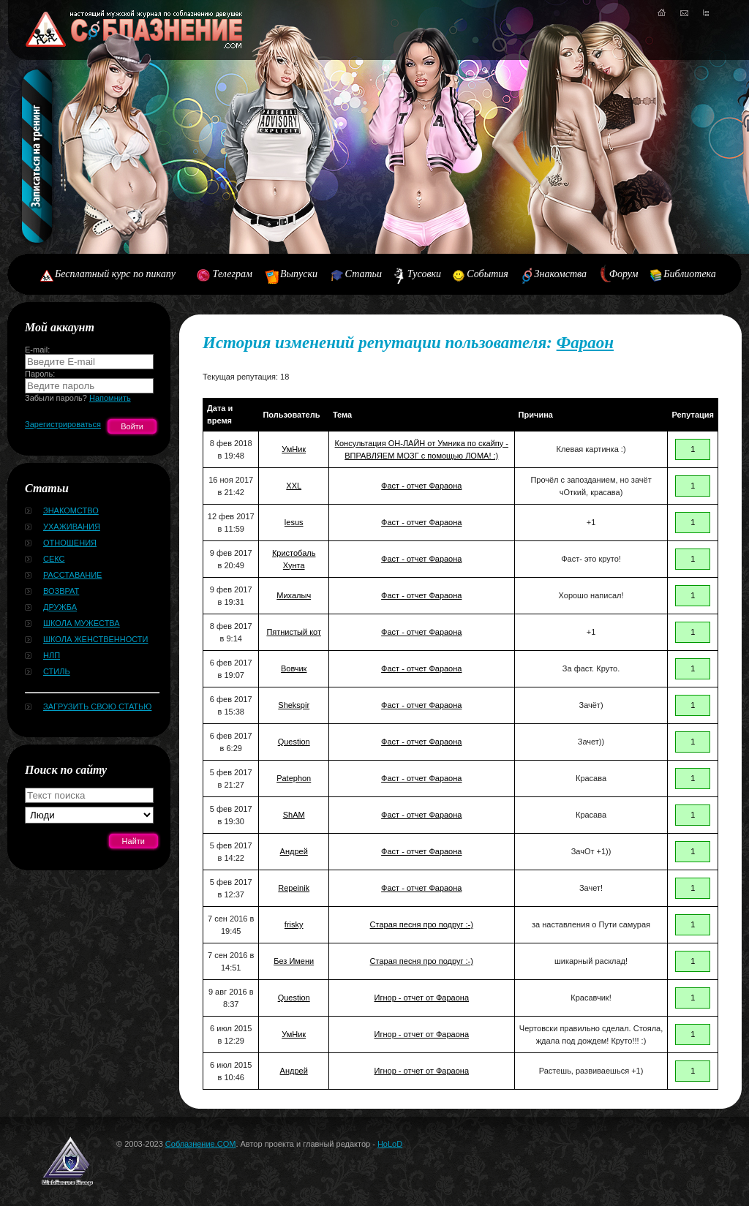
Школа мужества (81, 623)
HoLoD (389, 1143)
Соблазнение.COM (200, 1143)
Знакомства (561, 273)
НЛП (51, 655)
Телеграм (232, 273)
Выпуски (298, 273)
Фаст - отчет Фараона (421, 485)
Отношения (70, 542)
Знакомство (71, 510)
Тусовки (424, 273)
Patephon (293, 778)
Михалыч (293, 595)
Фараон (585, 342)
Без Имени (294, 961)
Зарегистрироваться (63, 424)
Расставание (72, 574)
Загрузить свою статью (97, 706)
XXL (293, 485)
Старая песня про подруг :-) (421, 924)
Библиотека (689, 273)
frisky (294, 924)
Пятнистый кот (293, 632)
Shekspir (293, 705)
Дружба (60, 607)
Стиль (56, 671)
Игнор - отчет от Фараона (422, 997)
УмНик (294, 449)
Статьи (363, 273)
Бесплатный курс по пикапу (115, 273)
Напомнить (110, 397)
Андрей (294, 851)
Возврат (61, 591)
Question (294, 741)
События (487, 273)
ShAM (294, 814)
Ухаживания (71, 526)
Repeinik (293, 887)
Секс (54, 558)
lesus (294, 522)
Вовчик (294, 668)
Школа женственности (95, 639)
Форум (624, 273)
